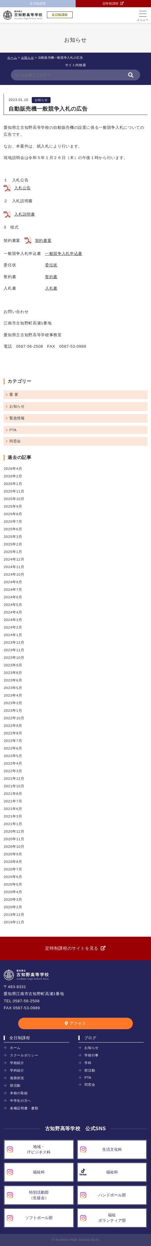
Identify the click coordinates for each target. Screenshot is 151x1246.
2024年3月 (13, 620)
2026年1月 (13, 484)
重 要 (13, 394)
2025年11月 (14, 491)
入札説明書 (24, 214)
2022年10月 (14, 718)
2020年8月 (13, 862)
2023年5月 (13, 688)
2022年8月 (13, 733)
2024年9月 (13, 582)
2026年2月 (13, 476)
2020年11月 (14, 839)
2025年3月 (13, 536)
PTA (13, 430)
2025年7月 (13, 521)
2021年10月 (14, 786)
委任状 (51, 265)
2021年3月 (13, 816)
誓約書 (51, 277)
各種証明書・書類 (24, 1108)
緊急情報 (17, 418)
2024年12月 (14, 559)
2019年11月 (14, 922)
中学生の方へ (20, 1100)
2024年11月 (14, 567)
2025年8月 (13, 514)
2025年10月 (14, 499)
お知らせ (41, 100)
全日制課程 (38, 3)
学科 (87, 1063)
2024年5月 (13, 605)
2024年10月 (14, 574)
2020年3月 (13, 899)
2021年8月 (13, 793)
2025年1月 (13, 552)
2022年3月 (13, 771)
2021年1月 (13, 824)
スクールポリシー (24, 1055)
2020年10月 (14, 846)
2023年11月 (14, 650)
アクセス (78, 1023)
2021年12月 (14, 778)
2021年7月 (13, 801)
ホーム (15, 1047)
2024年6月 (13, 597)
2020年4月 (13, 892)
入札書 (51, 288)
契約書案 (43, 240)
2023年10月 (14, 657)
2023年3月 (13, 703)
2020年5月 (13, 884)
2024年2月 (13, 627)
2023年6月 (13, 680)
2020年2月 (13, 907)
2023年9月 (13, 665)
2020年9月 (13, 854)
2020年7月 (13, 869)
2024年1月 (13, 635)
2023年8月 (13, 673)
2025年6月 (13, 529)
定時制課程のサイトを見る (71, 948)
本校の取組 (19, 1093)
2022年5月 (13, 756)
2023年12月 (14, 642)
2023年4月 (13, 695)
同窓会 (15, 441)
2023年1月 (13, 710)
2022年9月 (13, 725)
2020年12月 (14, 831)
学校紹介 (17, 1063)
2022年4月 (13, 763)
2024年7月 (13, 589)
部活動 (15, 1085)
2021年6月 (13, 809)
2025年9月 (13, 506)
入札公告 (22, 188)
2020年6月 (13, 877)
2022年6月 (13, 748)
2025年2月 (13, 544)
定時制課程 (111, 3)
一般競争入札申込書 (63, 253)
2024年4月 (13, 612)
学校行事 (91, 1055)
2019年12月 (14, 914)
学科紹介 (17, 1070)
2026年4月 (13, 468)
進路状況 (17, 1078)
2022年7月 (13, 741)
